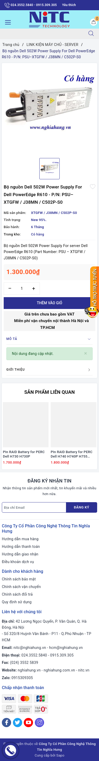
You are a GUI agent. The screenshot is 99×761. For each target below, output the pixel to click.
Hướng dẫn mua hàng (20, 539)
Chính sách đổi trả (17, 594)
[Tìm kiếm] (91, 34)
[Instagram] (39, 722)
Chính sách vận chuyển (21, 587)
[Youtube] (28, 722)
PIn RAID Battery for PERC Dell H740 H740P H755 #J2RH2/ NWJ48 (71, 454)
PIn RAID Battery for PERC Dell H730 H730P (24, 454)
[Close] (85, 353)
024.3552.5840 (34, 655)
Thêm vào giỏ (49, 303)
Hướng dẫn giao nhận (20, 554)
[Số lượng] (22, 289)
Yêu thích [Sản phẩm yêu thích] (69, 5)
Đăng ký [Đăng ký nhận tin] (81, 507)
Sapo (60, 755)
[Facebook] (6, 722)
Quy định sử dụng (17, 602)
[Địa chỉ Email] (34, 507)
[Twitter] (17, 722)
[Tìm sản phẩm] (41, 34)
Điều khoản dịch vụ (18, 562)
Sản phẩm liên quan (49, 392)
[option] (49, 108)
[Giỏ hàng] (93, 22)
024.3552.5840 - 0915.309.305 (30, 5)
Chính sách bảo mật (19, 579)
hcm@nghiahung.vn (66, 647)
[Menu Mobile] (6, 22)
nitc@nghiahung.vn (29, 647)
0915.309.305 (62, 655)
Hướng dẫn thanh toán (21, 546)
